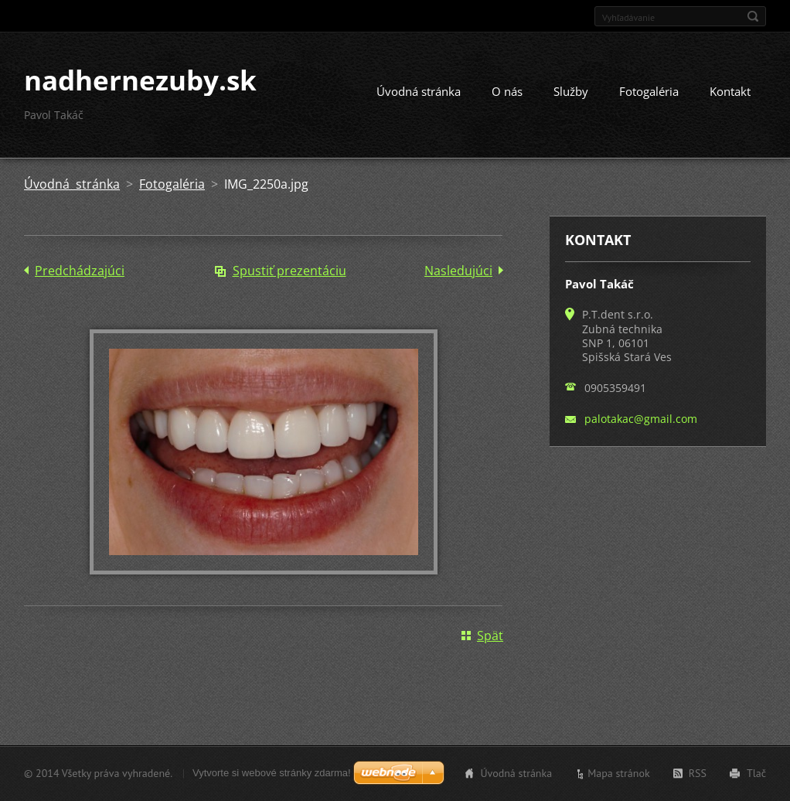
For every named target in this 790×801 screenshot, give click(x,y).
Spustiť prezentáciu (289, 270)
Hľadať (752, 16)
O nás (507, 91)
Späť (490, 635)
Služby (570, 91)
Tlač (756, 773)
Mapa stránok (618, 773)
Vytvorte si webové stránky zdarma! (271, 773)
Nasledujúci (458, 270)
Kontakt (730, 91)
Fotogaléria (649, 91)
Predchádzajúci (79, 270)
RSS (698, 773)
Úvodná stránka (418, 91)
